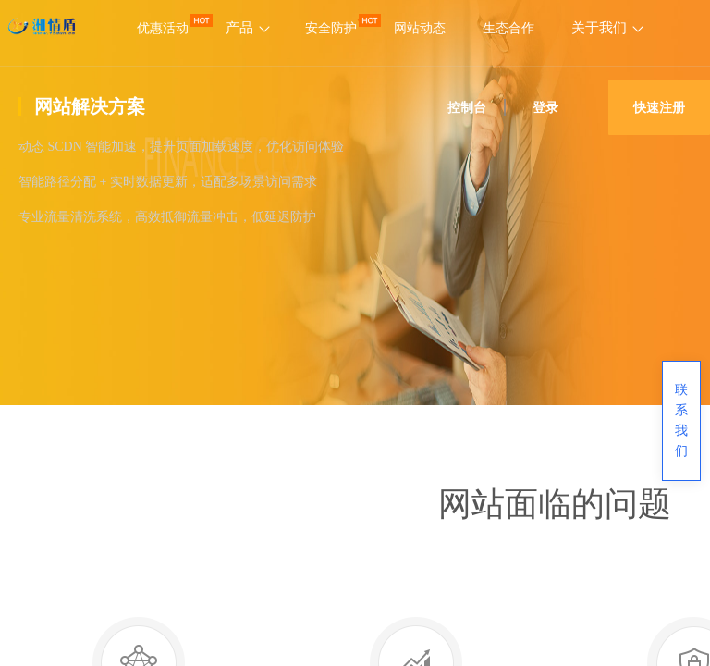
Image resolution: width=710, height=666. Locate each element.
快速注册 (659, 107)
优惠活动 (163, 27)
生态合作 (508, 27)
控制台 (466, 107)
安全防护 (331, 27)
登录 (545, 107)
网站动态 (420, 27)
